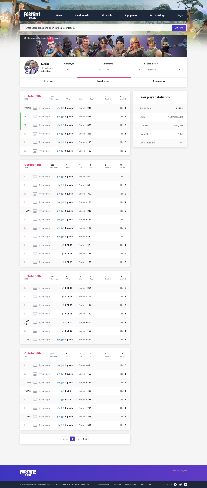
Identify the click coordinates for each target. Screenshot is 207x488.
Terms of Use (145, 484)
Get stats (179, 28)
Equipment (131, 15)
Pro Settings (157, 15)
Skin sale (107, 15)
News (59, 15)
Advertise (117, 484)
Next (85, 439)
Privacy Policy (130, 484)
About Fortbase (103, 484)
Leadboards (82, 15)
